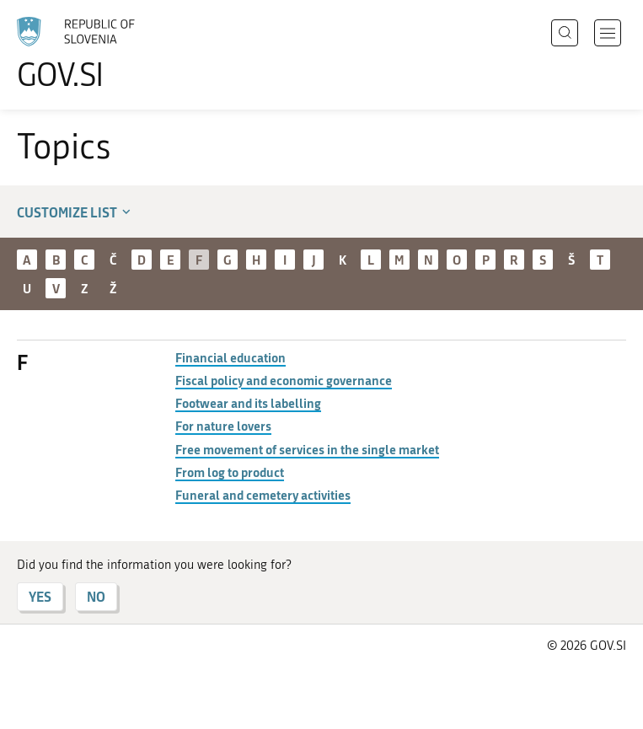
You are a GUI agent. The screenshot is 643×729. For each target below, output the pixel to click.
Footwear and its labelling (248, 403)
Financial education (230, 357)
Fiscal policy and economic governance (283, 380)
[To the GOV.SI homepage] (101, 53)
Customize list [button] (75, 212)
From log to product (229, 472)
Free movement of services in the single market (307, 449)
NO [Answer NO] (96, 596)
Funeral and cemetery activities (263, 494)
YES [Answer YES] (40, 596)
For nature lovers (223, 425)
